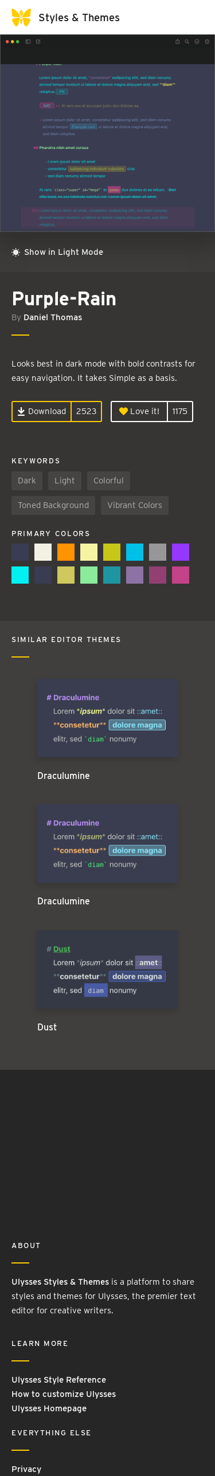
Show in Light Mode (57, 252)
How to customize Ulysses (63, 1394)
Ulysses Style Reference (58, 1380)
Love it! (139, 411)
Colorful (108, 480)
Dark (27, 480)
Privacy (26, 1469)
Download (41, 411)
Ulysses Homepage (49, 1408)
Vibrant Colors (134, 505)
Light (64, 480)
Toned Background (53, 505)
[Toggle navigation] (192, 17)
